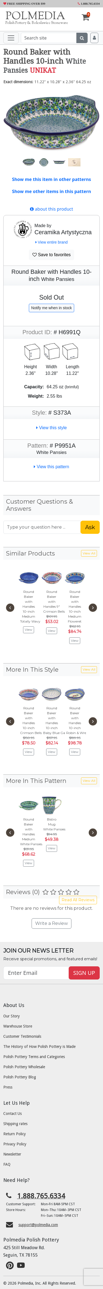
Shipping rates (15, 1123)
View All (89, 553)
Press (7, 1087)
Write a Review (51, 923)
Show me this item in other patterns (51, 179)
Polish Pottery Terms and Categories (34, 1056)
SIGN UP (84, 972)
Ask (90, 527)
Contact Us (12, 1113)
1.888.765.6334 (89, 3)
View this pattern (51, 466)
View (28, 629)
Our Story (11, 1016)
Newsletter (12, 1154)
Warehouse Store (17, 1026)
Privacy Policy (14, 1144)
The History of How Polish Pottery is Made (39, 1046)
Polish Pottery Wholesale (24, 1067)
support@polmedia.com (38, 1225)
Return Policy (14, 1134)
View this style (51, 427)
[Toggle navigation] (11, 37)
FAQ (6, 1164)
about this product (51, 209)
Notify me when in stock (51, 308)
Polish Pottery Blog (19, 1077)
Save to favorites (51, 254)
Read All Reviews (78, 899)
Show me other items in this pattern (51, 191)
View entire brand (51, 242)
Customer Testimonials (22, 1036)
